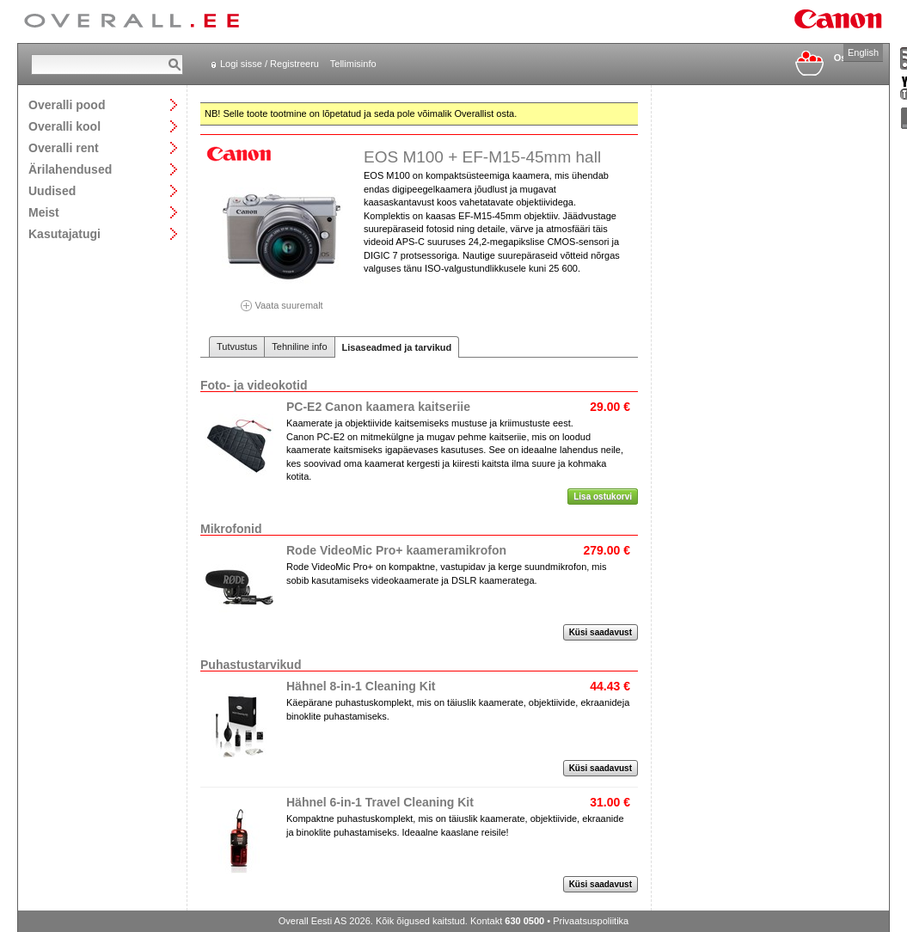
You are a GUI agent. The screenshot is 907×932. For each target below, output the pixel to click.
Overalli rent (63, 147)
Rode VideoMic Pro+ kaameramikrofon (396, 550)
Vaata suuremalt (282, 300)
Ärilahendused (70, 168)
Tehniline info (299, 346)
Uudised (52, 190)
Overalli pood (66, 104)
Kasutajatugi (64, 233)
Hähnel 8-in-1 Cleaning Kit (360, 686)
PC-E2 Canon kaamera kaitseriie (378, 407)
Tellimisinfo (353, 63)
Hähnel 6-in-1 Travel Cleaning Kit (380, 802)
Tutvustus (237, 346)
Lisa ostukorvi (602, 496)
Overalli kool (64, 126)
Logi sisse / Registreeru (269, 63)
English (863, 52)
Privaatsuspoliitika (590, 921)
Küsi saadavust (600, 632)
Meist (43, 211)
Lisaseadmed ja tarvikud (397, 347)
